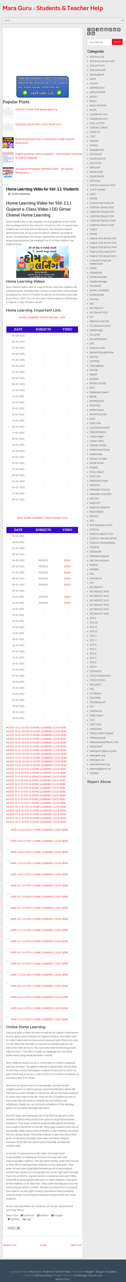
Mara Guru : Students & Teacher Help (52, 8)
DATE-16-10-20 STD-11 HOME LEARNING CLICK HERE (37, 735)
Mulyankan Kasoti (99, 392)
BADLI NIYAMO (98, 105)
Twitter (42, 1215)
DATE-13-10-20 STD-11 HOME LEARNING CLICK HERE (37, 746)
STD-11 (93, 627)
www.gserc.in (97, 760)
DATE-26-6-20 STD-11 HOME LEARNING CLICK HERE (39, 986)
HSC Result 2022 (99, 312)
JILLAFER (95, 334)
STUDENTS (96, 671)
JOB (92, 343)
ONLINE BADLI (98, 432)
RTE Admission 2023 (101, 525)
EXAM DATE (96, 172)
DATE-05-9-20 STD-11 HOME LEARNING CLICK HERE (37, 822)
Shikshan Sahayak (99, 556)
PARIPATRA (96, 454)
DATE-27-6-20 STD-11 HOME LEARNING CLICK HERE (39, 974)
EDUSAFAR (96, 154)
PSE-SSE (94, 498)
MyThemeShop (43, 1275)
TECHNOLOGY (98, 702)
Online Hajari (97, 436)
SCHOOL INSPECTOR (101, 534)
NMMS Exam (97, 410)
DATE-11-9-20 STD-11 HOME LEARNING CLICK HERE (36, 799)
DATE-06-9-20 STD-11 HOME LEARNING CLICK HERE (37, 818)
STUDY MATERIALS (100, 675)
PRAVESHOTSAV (99, 480)
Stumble (13, 1219)
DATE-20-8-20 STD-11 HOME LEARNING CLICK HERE (39, 841)
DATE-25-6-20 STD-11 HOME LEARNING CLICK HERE (39, 997)
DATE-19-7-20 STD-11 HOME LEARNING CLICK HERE (39, 908)
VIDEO (67, 560)
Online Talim (97, 441)
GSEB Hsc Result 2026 (102, 225)
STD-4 (93, 644)
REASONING (97, 512)
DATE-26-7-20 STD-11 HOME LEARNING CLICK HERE (39, 885)
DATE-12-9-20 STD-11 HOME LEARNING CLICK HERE (37, 795)
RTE (92, 520)
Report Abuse (99, 781)
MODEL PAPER (98, 383)
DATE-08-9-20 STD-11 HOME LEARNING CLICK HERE (37, 810)
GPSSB (93, 198)
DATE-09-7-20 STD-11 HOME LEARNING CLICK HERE (39, 963)
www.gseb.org (97, 755)
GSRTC (93, 229)
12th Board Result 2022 (102, 61)
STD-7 (93, 658)
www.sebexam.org (100, 764)
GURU (93, 268)
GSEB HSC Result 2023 (102, 211)
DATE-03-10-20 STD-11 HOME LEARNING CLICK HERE (37, 757)
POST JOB (95, 476)
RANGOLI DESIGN (100, 507)
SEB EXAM (95, 551)
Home (43, 1245)
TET (92, 706)
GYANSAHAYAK (98, 277)
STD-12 (93, 631)
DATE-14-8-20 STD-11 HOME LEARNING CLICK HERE (39, 874)
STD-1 (93, 618)
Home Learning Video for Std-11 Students (42, 189)
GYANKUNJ (96, 272)
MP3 (92, 387)
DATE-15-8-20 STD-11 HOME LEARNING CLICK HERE (39, 863)
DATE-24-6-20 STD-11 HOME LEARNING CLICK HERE (39, 1008)
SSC (92, 582)
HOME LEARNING (21, 194)
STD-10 (93, 622)
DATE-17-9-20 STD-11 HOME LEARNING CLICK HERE (36, 780)
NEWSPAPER (97, 401)
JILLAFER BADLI (98, 339)
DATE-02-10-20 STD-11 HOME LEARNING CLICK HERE (37, 761)
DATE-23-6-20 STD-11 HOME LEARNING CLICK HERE (39, 1019)
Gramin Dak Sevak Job (102, 203)
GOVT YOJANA (98, 189)
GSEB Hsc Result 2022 (102, 207)
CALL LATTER (97, 123)
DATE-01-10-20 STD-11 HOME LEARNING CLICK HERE (37, 765)
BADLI (93, 101)
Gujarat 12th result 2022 (103, 251)
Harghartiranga (98, 281)
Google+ (57, 1215)
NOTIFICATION (98, 414)
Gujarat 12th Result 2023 (103, 256)
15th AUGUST (97, 65)
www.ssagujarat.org (100, 768)
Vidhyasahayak (97, 737)
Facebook (27, 1215)
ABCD (93, 79)
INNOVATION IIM (99, 321)
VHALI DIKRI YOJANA (101, 733)
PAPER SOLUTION (100, 449)
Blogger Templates (106, 1271)
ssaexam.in (96, 578)
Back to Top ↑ (63, 1279)
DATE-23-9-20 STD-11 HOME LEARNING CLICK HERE (37, 769)
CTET (92, 136)
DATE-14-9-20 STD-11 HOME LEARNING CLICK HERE (37, 791)
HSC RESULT (96, 308)
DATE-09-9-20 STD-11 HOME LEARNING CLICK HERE (37, 806)
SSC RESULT (96, 587)
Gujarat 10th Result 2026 (103, 247)
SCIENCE (95, 547)
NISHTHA (95, 405)
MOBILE (94, 379)
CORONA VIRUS (98, 127)
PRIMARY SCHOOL (100, 489)
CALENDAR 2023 (99, 118)
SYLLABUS (95, 684)
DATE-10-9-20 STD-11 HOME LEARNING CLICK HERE (37, 803)
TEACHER (95, 698)
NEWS (93, 396)
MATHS (94, 370)
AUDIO (93, 96)
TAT (92, 689)
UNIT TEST (96, 724)
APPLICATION (97, 92)
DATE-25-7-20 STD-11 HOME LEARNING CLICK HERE (39, 896)
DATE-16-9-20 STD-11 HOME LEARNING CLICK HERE (37, 784)
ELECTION (95, 163)
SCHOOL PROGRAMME (102, 543)
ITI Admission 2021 (100, 325)
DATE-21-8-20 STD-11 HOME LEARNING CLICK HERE (39, 829)
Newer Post (9, 1245)
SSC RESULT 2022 (99, 596)
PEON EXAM (96, 463)
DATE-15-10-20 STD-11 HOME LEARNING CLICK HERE (37, 739)
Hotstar (94, 299)
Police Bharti (97, 472)
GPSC (93, 194)
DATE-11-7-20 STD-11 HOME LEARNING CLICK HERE (39, 941)
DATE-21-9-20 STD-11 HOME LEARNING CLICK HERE (37, 776)
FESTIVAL (95, 180)
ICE (91, 317)
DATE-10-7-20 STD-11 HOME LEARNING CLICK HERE (39, 952)
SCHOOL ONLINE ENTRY (103, 538)
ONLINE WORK (98, 445)
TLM (92, 720)
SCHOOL (94, 529)
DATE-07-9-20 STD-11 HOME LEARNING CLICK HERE (37, 814)
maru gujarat (97, 365)
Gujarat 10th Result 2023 (103, 242)
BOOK (93, 110)
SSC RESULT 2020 (99, 591)
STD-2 (93, 636)
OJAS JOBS (95, 423)
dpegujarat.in (97, 149)
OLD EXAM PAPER (100, 427)
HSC (92, 303)
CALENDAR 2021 (99, 114)
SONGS (94, 565)
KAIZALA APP (97, 348)
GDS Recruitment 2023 (102, 185)
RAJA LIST (95, 503)
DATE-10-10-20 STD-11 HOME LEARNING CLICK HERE (37, 754)
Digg (27, 1219)
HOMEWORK (97, 294)
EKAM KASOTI (98, 158)
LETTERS (95, 361)
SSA (92, 574)
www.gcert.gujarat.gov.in (103, 751)
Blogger (89, 1271)
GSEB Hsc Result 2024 (102, 216)
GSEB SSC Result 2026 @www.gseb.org (36, 109)
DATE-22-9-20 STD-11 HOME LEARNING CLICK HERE (37, 772)
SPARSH (94, 569)
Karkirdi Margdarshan (102, 352)
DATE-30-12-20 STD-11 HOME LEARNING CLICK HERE (37, 731)
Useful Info (96, 729)
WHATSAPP (96, 746)
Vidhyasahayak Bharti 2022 (104, 742)
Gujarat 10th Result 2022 (103, 238)
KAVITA (94, 356)
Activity (94, 83)
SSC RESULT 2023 (99, 600)
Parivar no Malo (98, 458)
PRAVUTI (95, 485)
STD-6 (93, 653)
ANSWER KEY (97, 87)
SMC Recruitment (99, 560)
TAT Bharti (95, 693)
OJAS (92, 418)
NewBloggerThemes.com (88, 1275)
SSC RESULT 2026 (99, 613)
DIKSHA (94, 141)
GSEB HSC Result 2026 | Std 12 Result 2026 (38, 124)
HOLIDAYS (95, 286)
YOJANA (94, 773)
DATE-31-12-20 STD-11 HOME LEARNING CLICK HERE (37, 727)
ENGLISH (95, 167)
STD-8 (93, 662)
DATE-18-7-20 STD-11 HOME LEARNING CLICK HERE (39, 919)
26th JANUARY (98, 70)
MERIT (93, 374)
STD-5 (93, 649)
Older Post (76, 1245)
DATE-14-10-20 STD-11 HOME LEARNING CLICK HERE (37, 742)
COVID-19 (95, 132)
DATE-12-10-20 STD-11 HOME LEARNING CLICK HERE (37, 750)
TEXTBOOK (96, 711)
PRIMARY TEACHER (100, 494)
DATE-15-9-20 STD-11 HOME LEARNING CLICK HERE (36, 788)
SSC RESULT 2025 (99, 609)
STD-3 (93, 640)
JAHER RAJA (96, 330)
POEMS (94, 467)
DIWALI (94, 145)
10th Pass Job (97, 56)
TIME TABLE (96, 715)
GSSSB (93, 234)
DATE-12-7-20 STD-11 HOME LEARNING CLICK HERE (39, 930)
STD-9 (93, 667)
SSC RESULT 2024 (99, 605)
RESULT (94, 516)
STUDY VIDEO (97, 680)
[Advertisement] (42, 51)
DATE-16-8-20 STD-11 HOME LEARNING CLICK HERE (39, 852)
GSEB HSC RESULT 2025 (103, 220)
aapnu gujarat (97, 74)
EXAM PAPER (97, 176)
